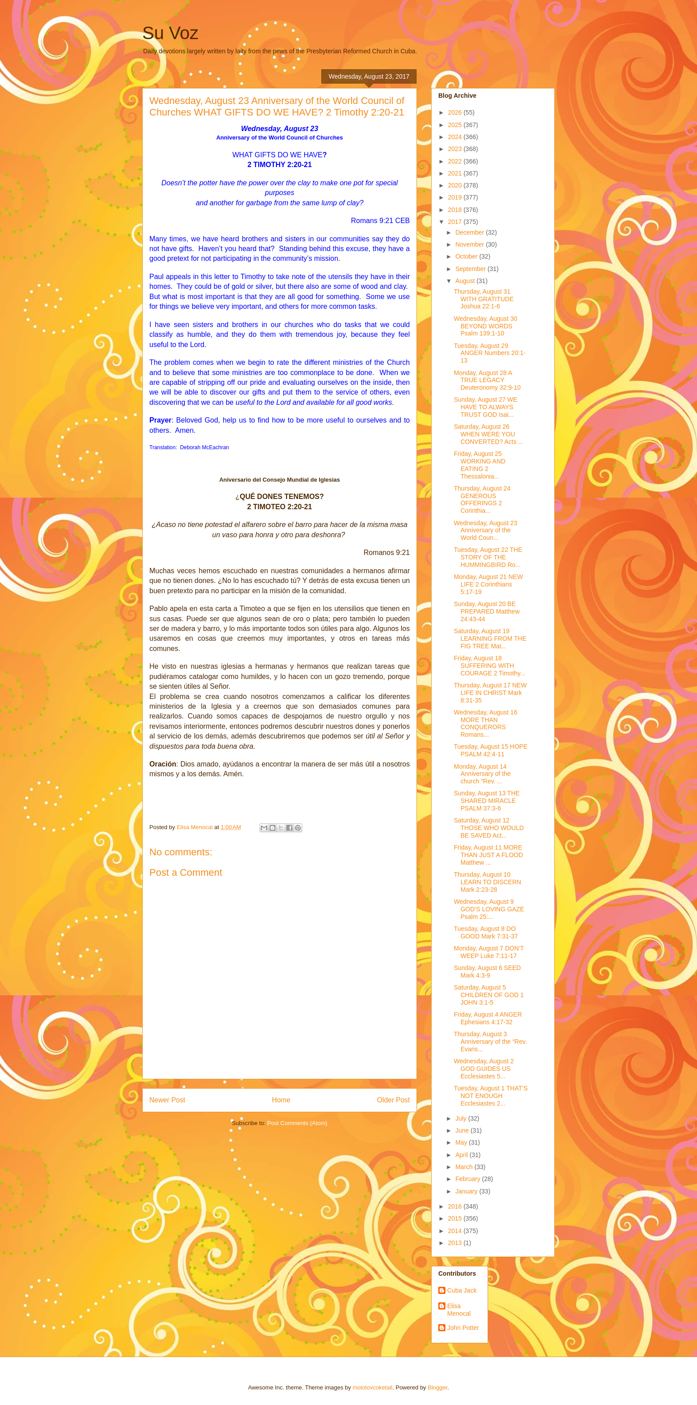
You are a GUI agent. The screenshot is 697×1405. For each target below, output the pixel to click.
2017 (456, 221)
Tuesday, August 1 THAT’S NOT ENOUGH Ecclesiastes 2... (491, 1096)
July (461, 1118)
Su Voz (170, 33)
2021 (456, 173)
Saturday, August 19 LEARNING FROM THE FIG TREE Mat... (490, 638)
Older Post (393, 1100)
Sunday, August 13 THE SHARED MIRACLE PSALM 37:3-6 (487, 801)
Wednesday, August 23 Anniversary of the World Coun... (485, 530)
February (468, 1178)
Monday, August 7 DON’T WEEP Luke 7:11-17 (489, 952)
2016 (456, 1206)
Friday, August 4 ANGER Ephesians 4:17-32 (488, 1018)
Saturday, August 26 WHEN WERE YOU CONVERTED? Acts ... (488, 434)
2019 (456, 197)
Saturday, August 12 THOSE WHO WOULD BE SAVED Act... (489, 828)
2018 (456, 209)
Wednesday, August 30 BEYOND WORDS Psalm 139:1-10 (485, 326)
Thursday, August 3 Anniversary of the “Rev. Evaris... (490, 1041)
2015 (456, 1218)
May (462, 1142)
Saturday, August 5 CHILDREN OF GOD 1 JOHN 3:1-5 (489, 995)
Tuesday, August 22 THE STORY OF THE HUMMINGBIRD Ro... (488, 557)
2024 (456, 136)
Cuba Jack (462, 1290)
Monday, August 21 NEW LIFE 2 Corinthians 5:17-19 (488, 584)
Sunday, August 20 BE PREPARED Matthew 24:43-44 (487, 611)
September (471, 268)
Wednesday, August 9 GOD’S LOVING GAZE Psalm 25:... (489, 909)
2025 (456, 124)
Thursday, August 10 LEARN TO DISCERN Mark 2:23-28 (487, 882)
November (470, 244)
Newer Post (167, 1100)
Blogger (437, 1387)
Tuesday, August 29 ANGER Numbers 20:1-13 (489, 353)
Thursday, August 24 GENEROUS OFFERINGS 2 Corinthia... (482, 499)
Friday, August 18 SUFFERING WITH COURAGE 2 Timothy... (489, 666)
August (465, 280)
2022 (456, 161)
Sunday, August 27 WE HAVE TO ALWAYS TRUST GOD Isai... (485, 407)
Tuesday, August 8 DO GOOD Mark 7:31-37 (486, 932)
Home (281, 1100)
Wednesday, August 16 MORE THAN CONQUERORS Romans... (485, 723)
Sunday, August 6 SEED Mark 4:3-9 (487, 971)
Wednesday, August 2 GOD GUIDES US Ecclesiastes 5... (484, 1069)
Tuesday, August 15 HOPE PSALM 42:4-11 (491, 750)
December (470, 232)
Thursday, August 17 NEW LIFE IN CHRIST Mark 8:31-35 (490, 693)
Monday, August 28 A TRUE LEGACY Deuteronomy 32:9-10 (487, 380)
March (464, 1166)
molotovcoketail (373, 1387)
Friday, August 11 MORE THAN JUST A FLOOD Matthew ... (488, 855)
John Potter (463, 1327)
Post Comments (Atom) (297, 1123)
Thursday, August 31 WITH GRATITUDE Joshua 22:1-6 (484, 299)
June (462, 1130)
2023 (456, 148)
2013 (456, 1242)
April (462, 1154)
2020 (456, 185)
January (467, 1191)
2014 (456, 1230)
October (467, 256)
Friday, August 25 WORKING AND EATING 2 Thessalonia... (479, 464)
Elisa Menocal (459, 1309)
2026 (456, 112)
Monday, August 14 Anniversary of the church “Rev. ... (482, 774)
